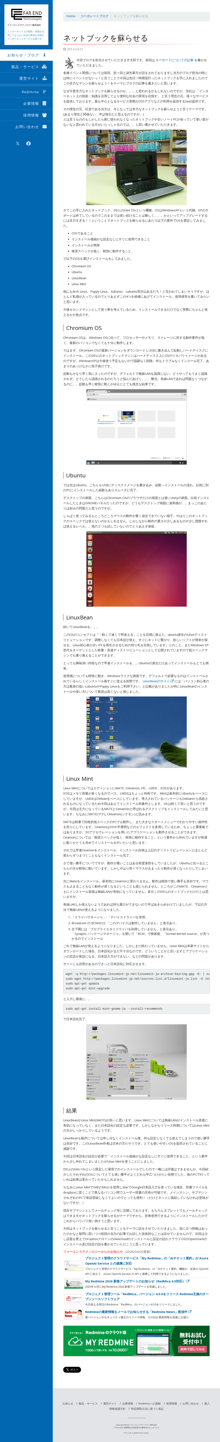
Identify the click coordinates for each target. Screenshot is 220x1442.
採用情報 (35, 115)
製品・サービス (29, 66)
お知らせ (67, 1403)
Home (70, 16)
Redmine (35, 91)
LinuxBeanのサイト (158, 681)
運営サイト (33, 78)
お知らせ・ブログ (27, 55)
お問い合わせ (31, 126)
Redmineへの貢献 (150, 1403)
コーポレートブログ (94, 16)
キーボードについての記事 (174, 60)
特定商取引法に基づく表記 (147, 1409)
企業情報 (35, 103)
